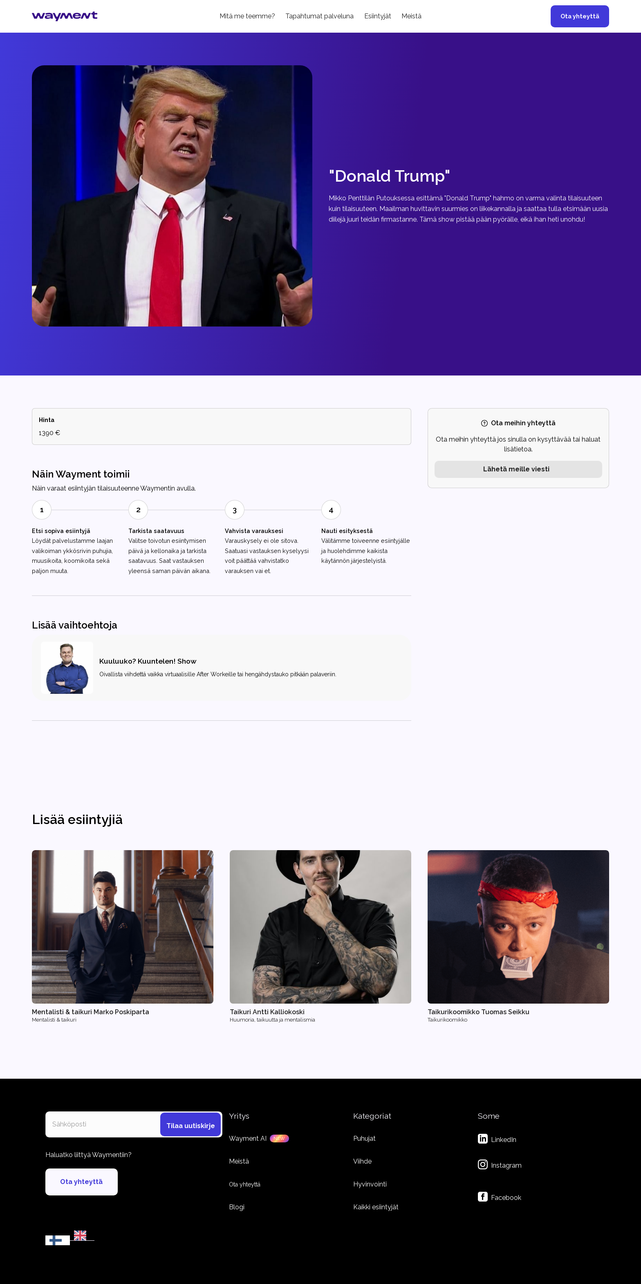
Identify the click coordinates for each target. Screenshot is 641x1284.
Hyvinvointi (370, 1184)
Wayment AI (248, 1138)
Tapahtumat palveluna (319, 16)
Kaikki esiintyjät (376, 1207)
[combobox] (57, 1240)
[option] (82, 1236)
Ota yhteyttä (579, 16)
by (84, 1247)
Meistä (411, 16)
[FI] (57, 1240)
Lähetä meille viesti (516, 469)
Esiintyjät (377, 16)
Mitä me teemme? (247, 16)
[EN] (82, 1235)
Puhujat (364, 1138)
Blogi (236, 1207)
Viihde (362, 1161)
